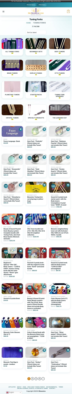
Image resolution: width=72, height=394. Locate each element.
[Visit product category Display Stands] (36, 68)
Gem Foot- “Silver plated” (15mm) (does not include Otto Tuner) (59, 334)
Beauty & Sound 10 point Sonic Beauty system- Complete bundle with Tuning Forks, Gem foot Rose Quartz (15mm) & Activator (12, 234)
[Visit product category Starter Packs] (36, 90)
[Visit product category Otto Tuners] (59, 68)
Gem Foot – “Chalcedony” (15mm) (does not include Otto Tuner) (59, 365)
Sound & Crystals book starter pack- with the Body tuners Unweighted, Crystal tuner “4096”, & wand (59, 201)
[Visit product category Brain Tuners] (12, 68)
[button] (3, 11)
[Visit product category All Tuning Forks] (12, 47)
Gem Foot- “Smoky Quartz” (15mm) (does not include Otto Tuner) (59, 171)
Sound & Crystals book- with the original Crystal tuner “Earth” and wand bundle (35, 265)
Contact (52, 388)
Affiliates (12, 387)
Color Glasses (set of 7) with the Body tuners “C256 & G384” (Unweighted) (59, 301)
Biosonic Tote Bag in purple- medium (11, 363)
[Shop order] (36, 32)
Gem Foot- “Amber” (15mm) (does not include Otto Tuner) (34, 364)
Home (28, 23)
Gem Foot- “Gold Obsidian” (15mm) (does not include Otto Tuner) (35, 171)
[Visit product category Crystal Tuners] (12, 113)
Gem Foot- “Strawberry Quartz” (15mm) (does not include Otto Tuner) (12, 199)
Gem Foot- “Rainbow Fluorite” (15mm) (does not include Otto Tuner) (59, 143)
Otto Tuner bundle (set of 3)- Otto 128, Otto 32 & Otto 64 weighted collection (36, 232)
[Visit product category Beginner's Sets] (36, 47)
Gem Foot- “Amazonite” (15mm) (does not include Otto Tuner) (12, 171)
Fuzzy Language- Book (12, 141)
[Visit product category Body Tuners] (59, 47)
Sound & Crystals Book (12, 298)
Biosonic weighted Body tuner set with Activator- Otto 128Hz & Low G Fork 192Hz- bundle (59, 232)
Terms (61, 387)
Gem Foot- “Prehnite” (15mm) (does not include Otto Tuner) (35, 143)
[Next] (43, 378)
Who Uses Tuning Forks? (36, 387)
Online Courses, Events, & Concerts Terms (32, 388)
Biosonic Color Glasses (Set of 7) (12, 333)
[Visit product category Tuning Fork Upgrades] (59, 90)
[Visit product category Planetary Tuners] (12, 90)
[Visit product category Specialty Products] (36, 113)
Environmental (51, 387)
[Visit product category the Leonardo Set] (59, 113)
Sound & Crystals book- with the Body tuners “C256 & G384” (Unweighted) (59, 265)
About (19, 387)
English (10, 392)
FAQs (24, 387)
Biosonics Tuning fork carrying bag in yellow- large (35, 199)
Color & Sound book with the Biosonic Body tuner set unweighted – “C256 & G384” (36, 335)
